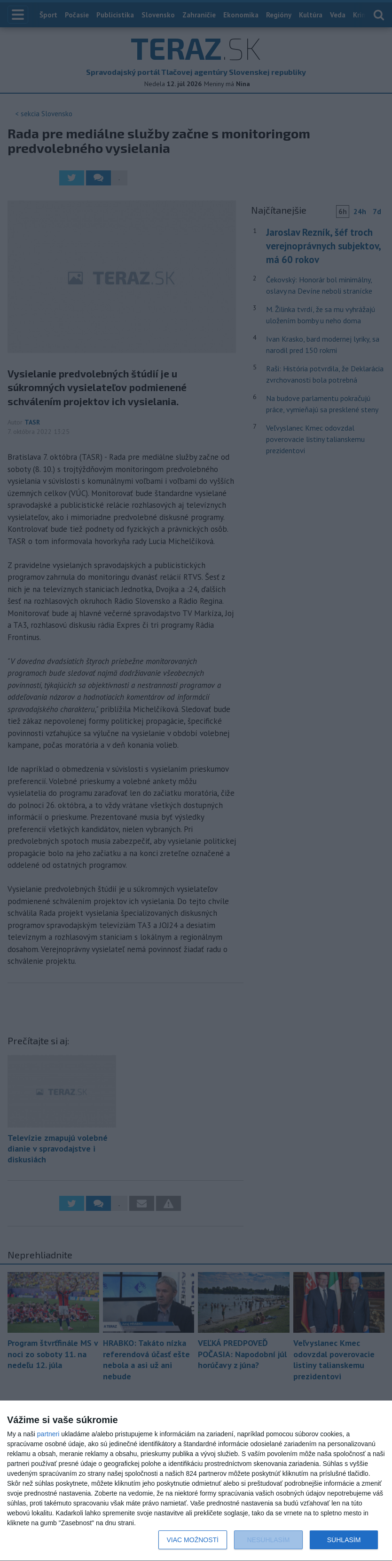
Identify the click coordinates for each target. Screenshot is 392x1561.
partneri (48, 1434)
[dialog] (196, 1481)
